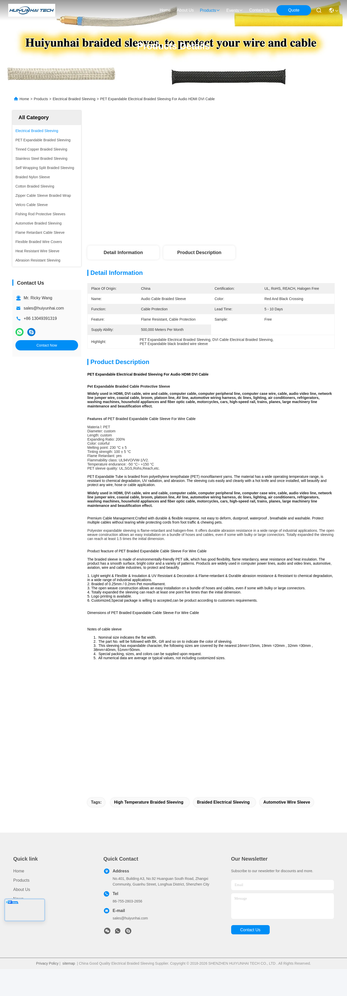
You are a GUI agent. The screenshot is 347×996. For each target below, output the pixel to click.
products (210, 10)
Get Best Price (262, 223)
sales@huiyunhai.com (44, 308)
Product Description (199, 252)
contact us (259, 10)
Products (41, 99)
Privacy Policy (47, 990)
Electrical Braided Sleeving (74, 99)
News (18, 926)
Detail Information (123, 252)
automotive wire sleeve (286, 829)
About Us (21, 916)
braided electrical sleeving (223, 829)
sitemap (68, 990)
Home (165, 10)
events (234, 10)
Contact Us (23, 935)
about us (185, 10)
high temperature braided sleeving (148, 829)
